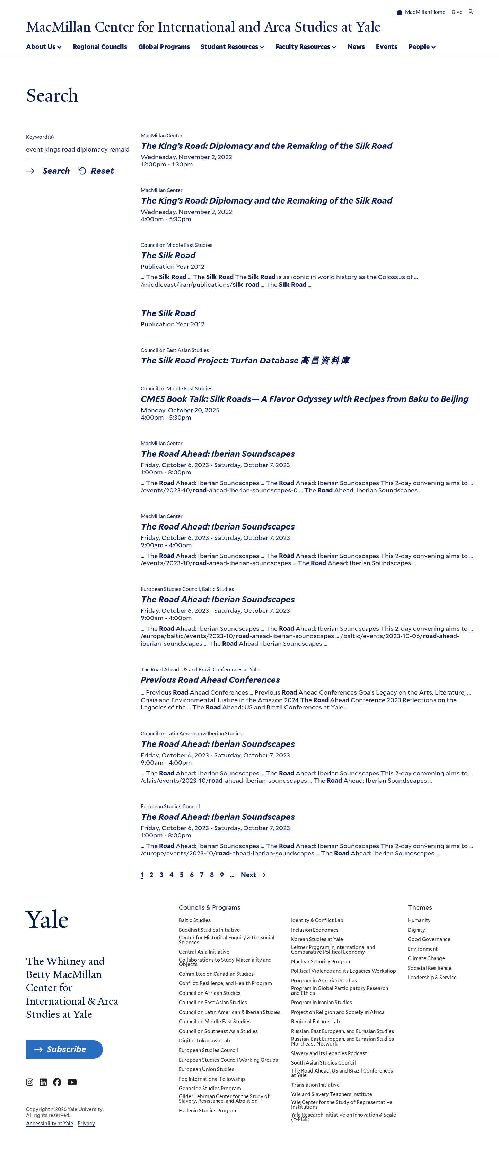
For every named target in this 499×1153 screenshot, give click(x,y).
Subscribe (66, 1049)
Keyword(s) (40, 137)
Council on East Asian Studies (213, 1002)
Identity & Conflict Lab (317, 920)
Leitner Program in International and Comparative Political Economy (333, 949)
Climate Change (426, 958)
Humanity (419, 920)
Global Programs (164, 46)
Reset (102, 170)
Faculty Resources (302, 46)
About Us (40, 46)
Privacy (86, 1123)
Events (386, 46)
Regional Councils (100, 46)
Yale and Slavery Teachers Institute (331, 1094)
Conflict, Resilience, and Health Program (225, 983)
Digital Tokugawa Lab (204, 1041)
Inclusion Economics (314, 930)
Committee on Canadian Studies (216, 974)
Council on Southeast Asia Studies (218, 1031)
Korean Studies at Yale (317, 939)
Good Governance (429, 939)
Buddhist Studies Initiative (209, 930)
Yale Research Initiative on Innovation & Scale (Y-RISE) (343, 1117)
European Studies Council (208, 1050)
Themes (420, 907)
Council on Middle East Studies (215, 1021)
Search (56, 170)
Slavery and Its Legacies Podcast (329, 1053)
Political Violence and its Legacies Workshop (343, 971)
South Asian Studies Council (323, 1063)
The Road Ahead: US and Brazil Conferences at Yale (342, 1073)
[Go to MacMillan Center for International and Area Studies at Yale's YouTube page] (72, 1082)
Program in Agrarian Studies (324, 980)
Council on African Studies (209, 993)
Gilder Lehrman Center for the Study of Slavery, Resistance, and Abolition (224, 1098)
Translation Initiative (315, 1085)
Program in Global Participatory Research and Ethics (339, 991)
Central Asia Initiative (204, 952)
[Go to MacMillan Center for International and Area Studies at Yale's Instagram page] (29, 1082)
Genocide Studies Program (210, 1088)
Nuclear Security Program (321, 961)
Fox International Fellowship (212, 1079)
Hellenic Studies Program (208, 1110)
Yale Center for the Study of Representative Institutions (341, 1104)
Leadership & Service (432, 977)
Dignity (416, 930)
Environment (423, 949)
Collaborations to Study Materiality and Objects (225, 962)
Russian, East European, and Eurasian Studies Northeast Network (342, 1041)
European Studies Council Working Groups (228, 1060)
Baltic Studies (195, 920)
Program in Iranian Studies (321, 1002)
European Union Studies (206, 1069)
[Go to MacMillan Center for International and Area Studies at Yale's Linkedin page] (43, 1082)
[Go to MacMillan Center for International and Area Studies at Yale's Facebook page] (57, 1082)
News (356, 46)
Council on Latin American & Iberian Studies (229, 1012)
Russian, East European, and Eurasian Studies (342, 1031)
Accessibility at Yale (49, 1123)
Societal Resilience (430, 968)
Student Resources (229, 46)
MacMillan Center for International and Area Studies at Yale (203, 27)
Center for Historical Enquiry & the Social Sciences (226, 940)
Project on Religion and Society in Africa (337, 1012)
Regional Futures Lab (315, 1021)
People (419, 46)
